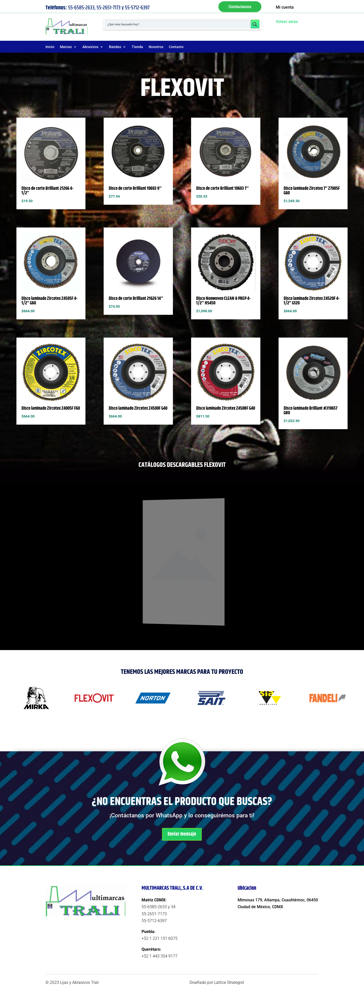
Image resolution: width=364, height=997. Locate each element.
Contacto (176, 47)
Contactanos (240, 6)
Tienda (137, 47)
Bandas (115, 47)
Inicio (50, 47)
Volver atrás (287, 21)
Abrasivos (90, 47)
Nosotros (156, 47)
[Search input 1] (177, 24)
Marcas (66, 47)
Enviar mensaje (182, 834)
